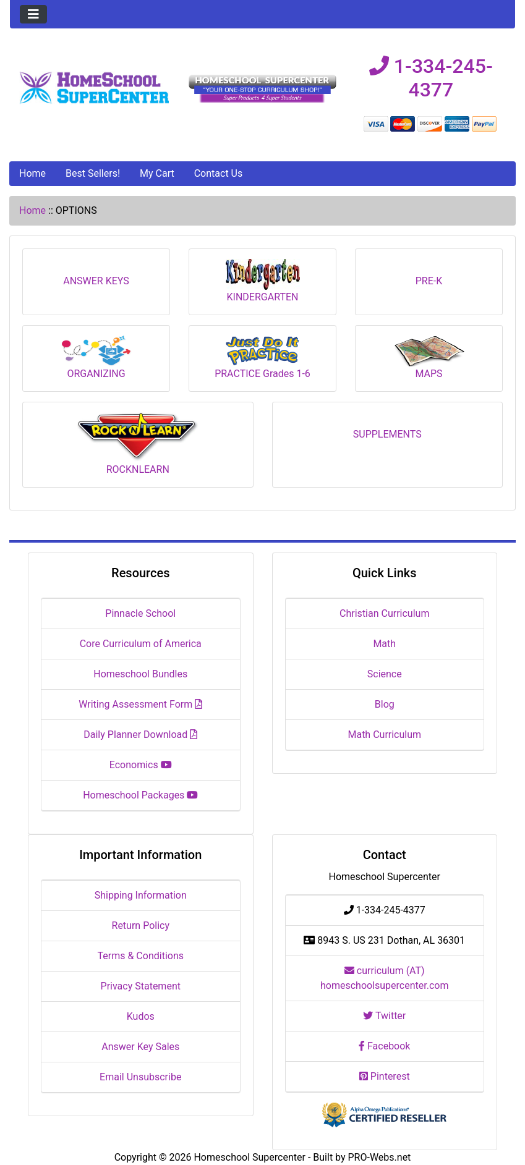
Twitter (384, 1016)
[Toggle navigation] (33, 14)
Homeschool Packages (140, 795)
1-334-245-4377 (431, 77)
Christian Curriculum (384, 613)
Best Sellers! (93, 173)
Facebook (384, 1046)
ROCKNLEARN (138, 444)
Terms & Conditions (141, 956)
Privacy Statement (141, 986)
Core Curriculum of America (141, 644)
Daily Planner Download (140, 734)
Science (384, 674)
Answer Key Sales (140, 1047)
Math (384, 644)
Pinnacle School (140, 613)
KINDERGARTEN (263, 281)
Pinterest (384, 1076)
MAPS (429, 357)
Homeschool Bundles (140, 674)
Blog (385, 704)
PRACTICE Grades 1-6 (262, 357)
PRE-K (429, 276)
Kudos (141, 1016)
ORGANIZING (96, 357)
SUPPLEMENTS (387, 430)
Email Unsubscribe (140, 1077)
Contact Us (218, 173)
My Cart (157, 173)
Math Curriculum (384, 734)
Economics (140, 765)
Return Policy (140, 925)
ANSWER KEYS (96, 276)
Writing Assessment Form (140, 704)
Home (32, 173)
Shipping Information (141, 895)
